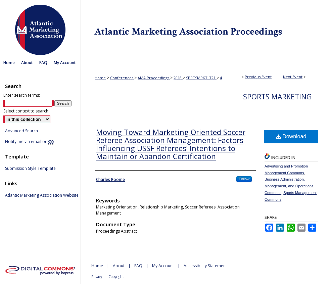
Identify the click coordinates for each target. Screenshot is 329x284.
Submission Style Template (30, 168)
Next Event (292, 76)
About (119, 266)
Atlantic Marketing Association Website (42, 195)
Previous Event (258, 76)
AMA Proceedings (154, 77)
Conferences (122, 77)
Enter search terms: (21, 95)
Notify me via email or (29, 141)
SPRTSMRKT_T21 (201, 77)
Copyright (116, 276)
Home (100, 77)
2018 (178, 77)
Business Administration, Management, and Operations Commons (289, 186)
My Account (163, 266)
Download (291, 136)
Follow (244, 179)
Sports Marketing (277, 96)
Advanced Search (21, 131)
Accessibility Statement (205, 266)
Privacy (96, 276)
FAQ (138, 266)
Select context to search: (26, 111)
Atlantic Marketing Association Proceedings (205, 28)
